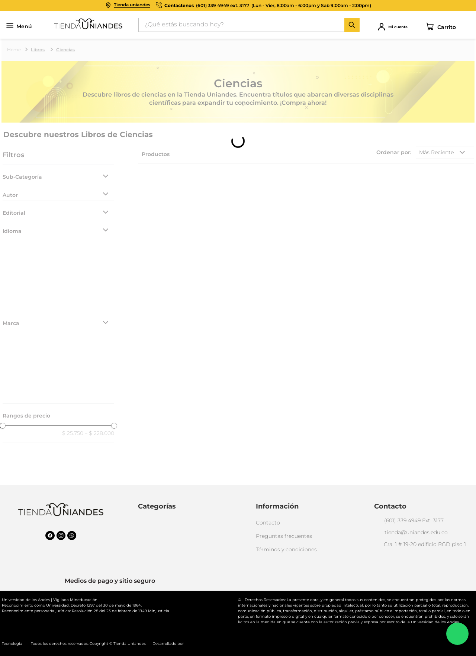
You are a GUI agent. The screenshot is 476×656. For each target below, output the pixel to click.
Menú (19, 26)
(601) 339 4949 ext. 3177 (222, 5)
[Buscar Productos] (352, 25)
